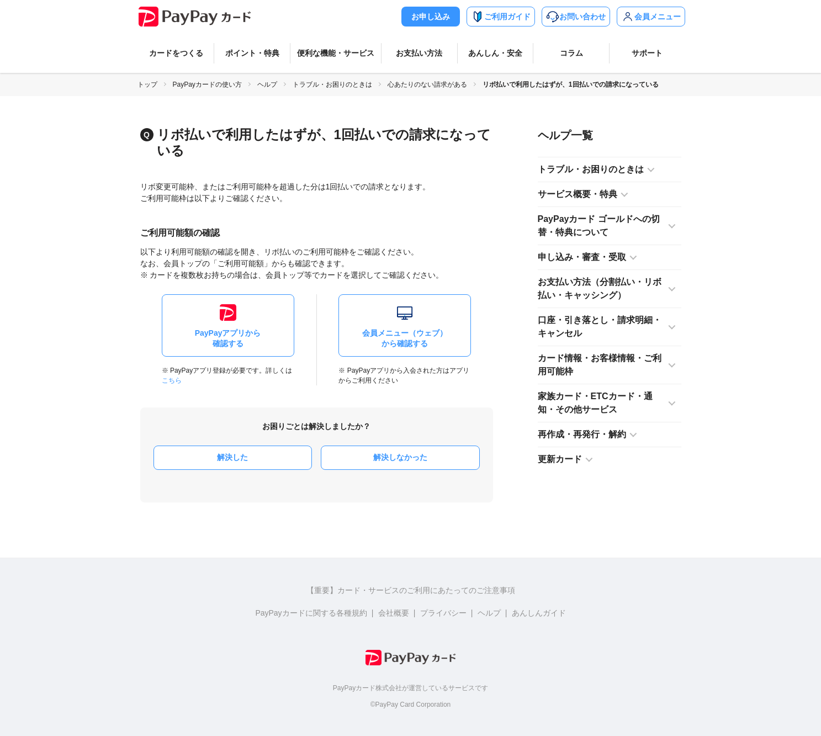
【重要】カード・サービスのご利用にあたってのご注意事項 (410, 590)
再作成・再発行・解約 (582, 434)
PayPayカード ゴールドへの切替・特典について (599, 225)
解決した (232, 457)
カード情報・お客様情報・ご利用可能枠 (599, 364)
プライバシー (443, 612)
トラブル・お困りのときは (332, 84)
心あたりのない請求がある (427, 84)
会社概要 (393, 612)
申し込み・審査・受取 (582, 257)
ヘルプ (267, 84)
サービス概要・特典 (577, 194)
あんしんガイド (539, 612)
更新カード (560, 459)
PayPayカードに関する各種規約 (311, 612)
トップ (147, 84)
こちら (172, 380)
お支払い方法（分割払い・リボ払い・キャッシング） (599, 288)
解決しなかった (400, 457)
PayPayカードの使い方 (207, 84)
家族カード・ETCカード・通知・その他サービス (595, 402)
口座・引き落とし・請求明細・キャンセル (599, 326)
